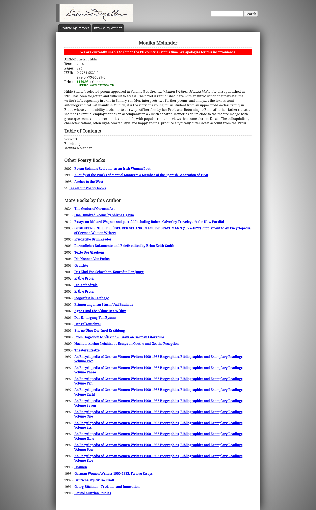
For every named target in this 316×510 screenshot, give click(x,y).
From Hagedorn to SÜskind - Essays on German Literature (119, 337)
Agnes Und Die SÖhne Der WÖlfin (100, 311)
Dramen (80, 467)
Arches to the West (88, 181)
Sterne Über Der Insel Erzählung (99, 330)
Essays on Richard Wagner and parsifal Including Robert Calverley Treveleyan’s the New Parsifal (149, 222)
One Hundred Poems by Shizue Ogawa (104, 215)
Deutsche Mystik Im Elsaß (94, 480)
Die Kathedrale (86, 285)
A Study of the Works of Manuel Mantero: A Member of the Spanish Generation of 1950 (141, 175)
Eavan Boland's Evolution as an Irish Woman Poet (112, 168)
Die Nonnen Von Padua (92, 259)
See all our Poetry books (87, 188)
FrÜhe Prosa (84, 278)
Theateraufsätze (87, 350)
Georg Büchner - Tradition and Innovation (106, 486)
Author (108, 28)
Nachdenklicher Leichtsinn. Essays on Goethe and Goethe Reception (126, 343)
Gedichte (81, 265)
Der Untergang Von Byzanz (95, 317)
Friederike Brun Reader (92, 239)
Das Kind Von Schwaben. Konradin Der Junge (109, 272)
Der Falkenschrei (87, 324)
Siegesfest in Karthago (91, 298)
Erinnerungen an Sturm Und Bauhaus (103, 304)
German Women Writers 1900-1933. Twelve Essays (113, 473)
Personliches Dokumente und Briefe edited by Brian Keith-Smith (124, 246)
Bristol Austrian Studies (92, 493)
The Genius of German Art (94, 208)
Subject (74, 28)
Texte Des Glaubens (89, 252)
